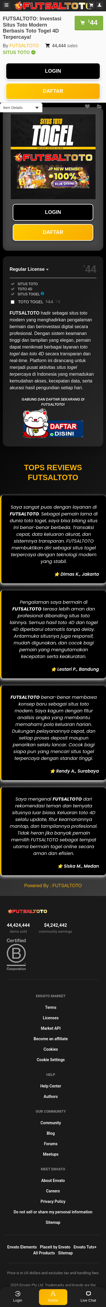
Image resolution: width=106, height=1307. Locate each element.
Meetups (51, 1154)
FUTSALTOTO (24, 45)
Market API (50, 1028)
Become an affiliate (51, 1039)
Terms (51, 1007)
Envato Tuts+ (84, 1247)
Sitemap (53, 1222)
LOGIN (53, 71)
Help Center (50, 1086)
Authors (51, 1096)
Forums (51, 1144)
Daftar (53, 1296)
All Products (44, 1253)
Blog (51, 1133)
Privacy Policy (52, 1201)
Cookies (51, 1049)
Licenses (51, 1018)
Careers (53, 1191)
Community (50, 1123)
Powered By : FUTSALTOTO (53, 885)
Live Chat (88, 1296)
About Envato (53, 1180)
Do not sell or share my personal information (53, 1212)
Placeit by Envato (55, 1247)
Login (17, 1296)
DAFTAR (53, 91)
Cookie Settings (51, 1059)
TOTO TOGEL (39, 301)
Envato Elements (22, 1247)
